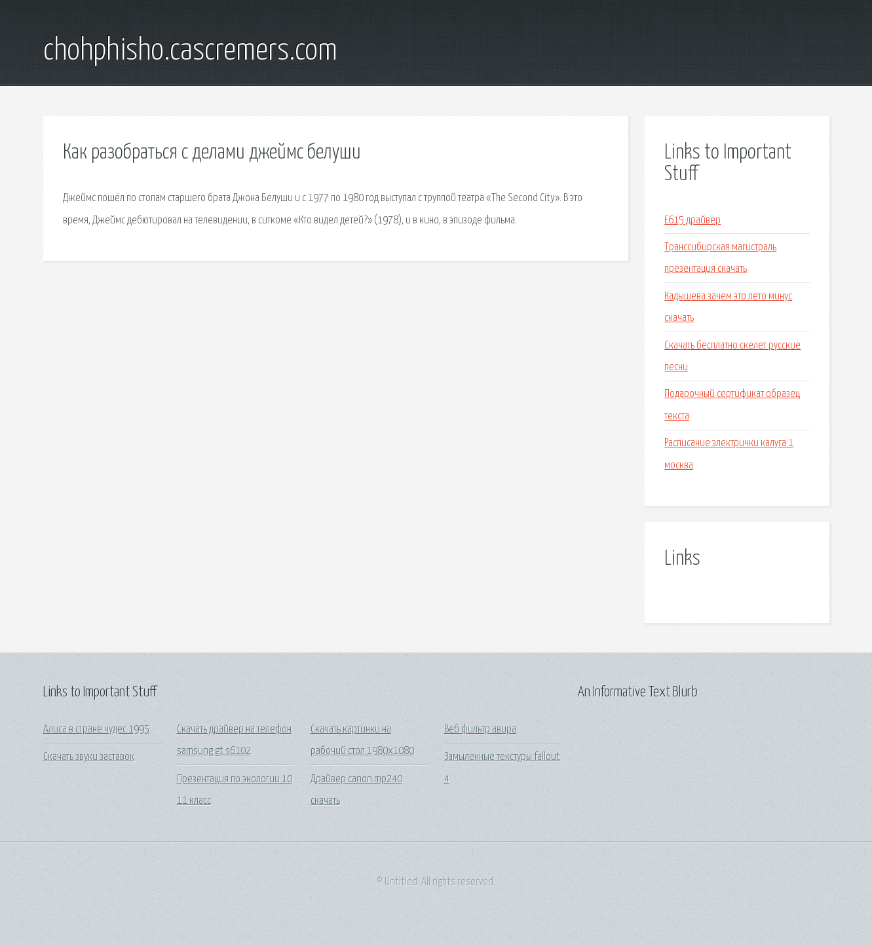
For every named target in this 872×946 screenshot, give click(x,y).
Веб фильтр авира (480, 729)
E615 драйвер (692, 220)
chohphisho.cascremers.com (190, 51)
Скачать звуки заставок (88, 757)
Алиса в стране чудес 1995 (96, 729)
